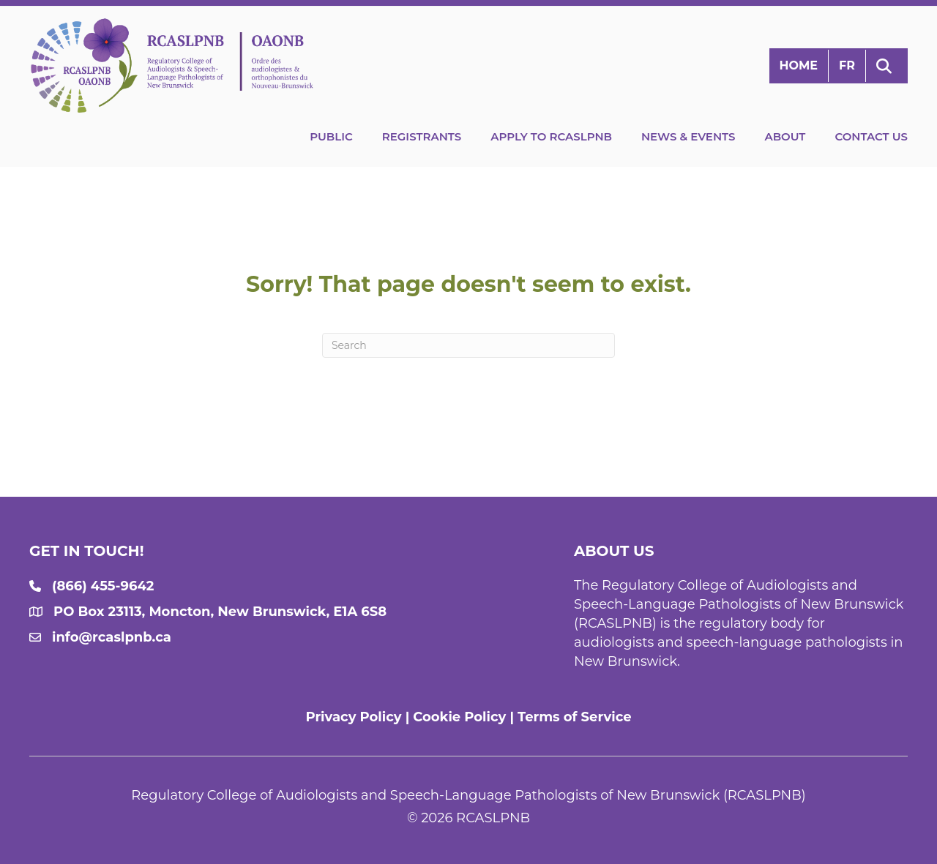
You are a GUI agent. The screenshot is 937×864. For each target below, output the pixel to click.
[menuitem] (847, 66)
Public (331, 136)
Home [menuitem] (799, 65)
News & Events (688, 136)
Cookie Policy (459, 717)
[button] (887, 66)
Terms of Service (575, 717)
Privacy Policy (353, 717)
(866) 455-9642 (103, 586)
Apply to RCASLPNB (551, 136)
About (784, 136)
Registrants (421, 136)
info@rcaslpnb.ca (111, 637)
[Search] (468, 345)
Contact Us (871, 136)
